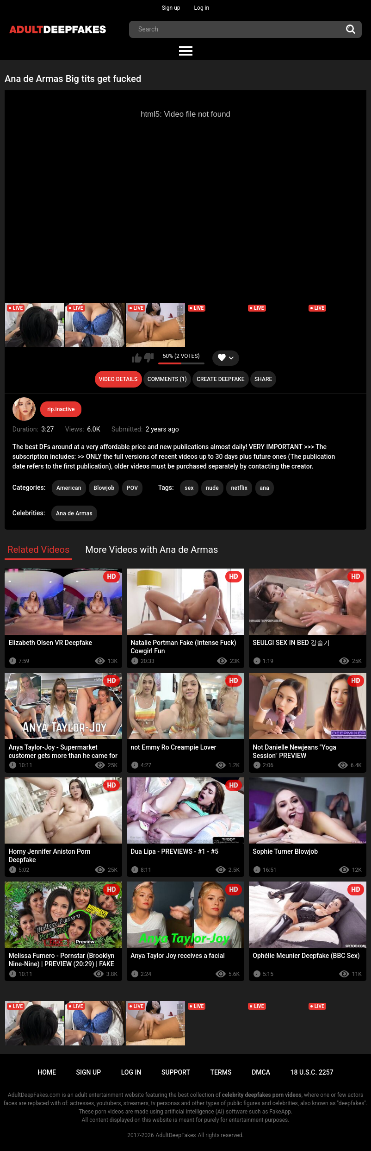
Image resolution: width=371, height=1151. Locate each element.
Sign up (171, 8)
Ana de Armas (74, 513)
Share (263, 379)
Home (46, 1072)
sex (189, 488)
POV (132, 488)
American (68, 488)
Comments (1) (167, 379)
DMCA (261, 1072)
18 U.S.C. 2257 (312, 1072)
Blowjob (103, 488)
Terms (221, 1072)
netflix (239, 488)
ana (265, 488)
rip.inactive (60, 409)
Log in (202, 8)
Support (175, 1072)
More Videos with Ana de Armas (151, 549)
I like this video (137, 358)
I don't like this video (149, 358)
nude (212, 488)
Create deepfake (220, 379)
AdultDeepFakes (176, 1135)
